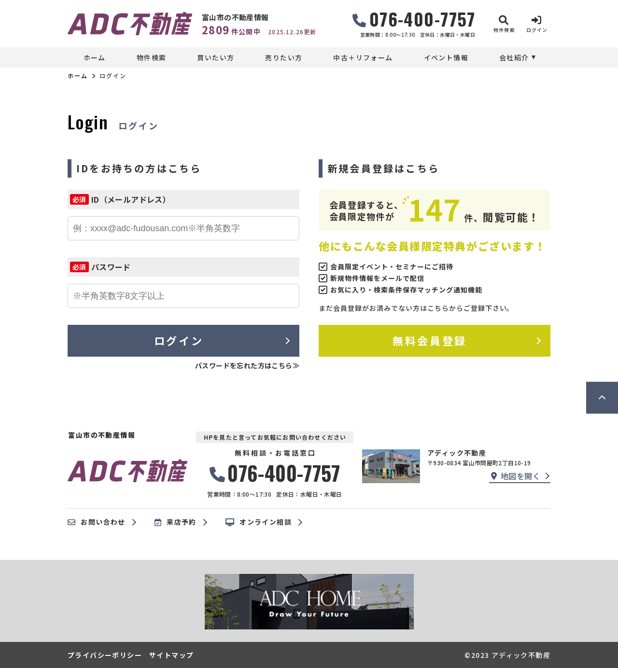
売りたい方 (283, 57)
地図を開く (515, 476)
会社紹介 (514, 57)
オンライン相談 (258, 522)
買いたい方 (215, 57)
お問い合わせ (97, 522)
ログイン (178, 340)
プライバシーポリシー (105, 655)
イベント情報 (446, 57)
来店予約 (175, 522)
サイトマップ (171, 655)
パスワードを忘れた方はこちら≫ (247, 365)
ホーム (95, 57)
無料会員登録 (429, 340)
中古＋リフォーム (363, 57)
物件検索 (152, 57)
